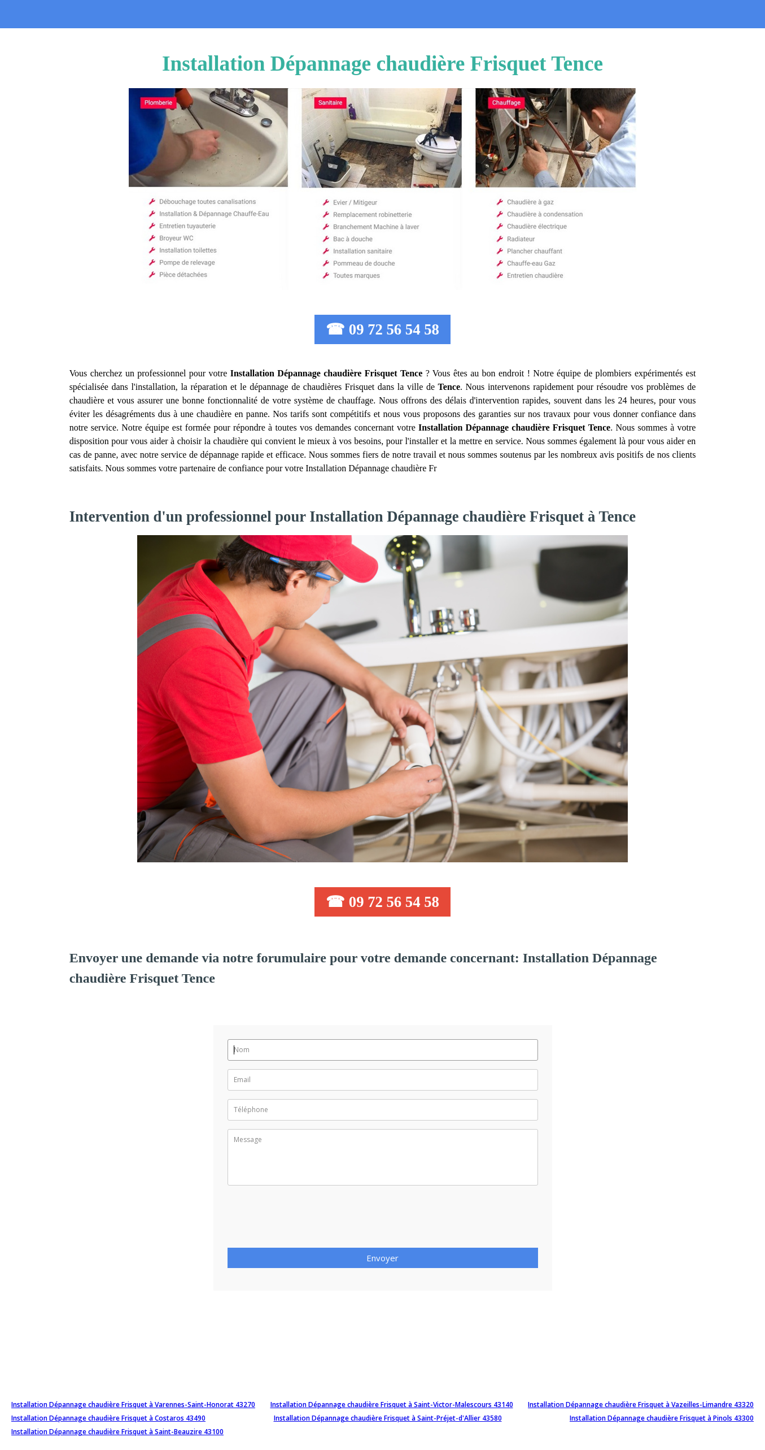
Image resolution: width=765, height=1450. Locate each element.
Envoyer (382, 1258)
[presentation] (313, 1220)
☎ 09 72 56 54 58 (382, 329)
